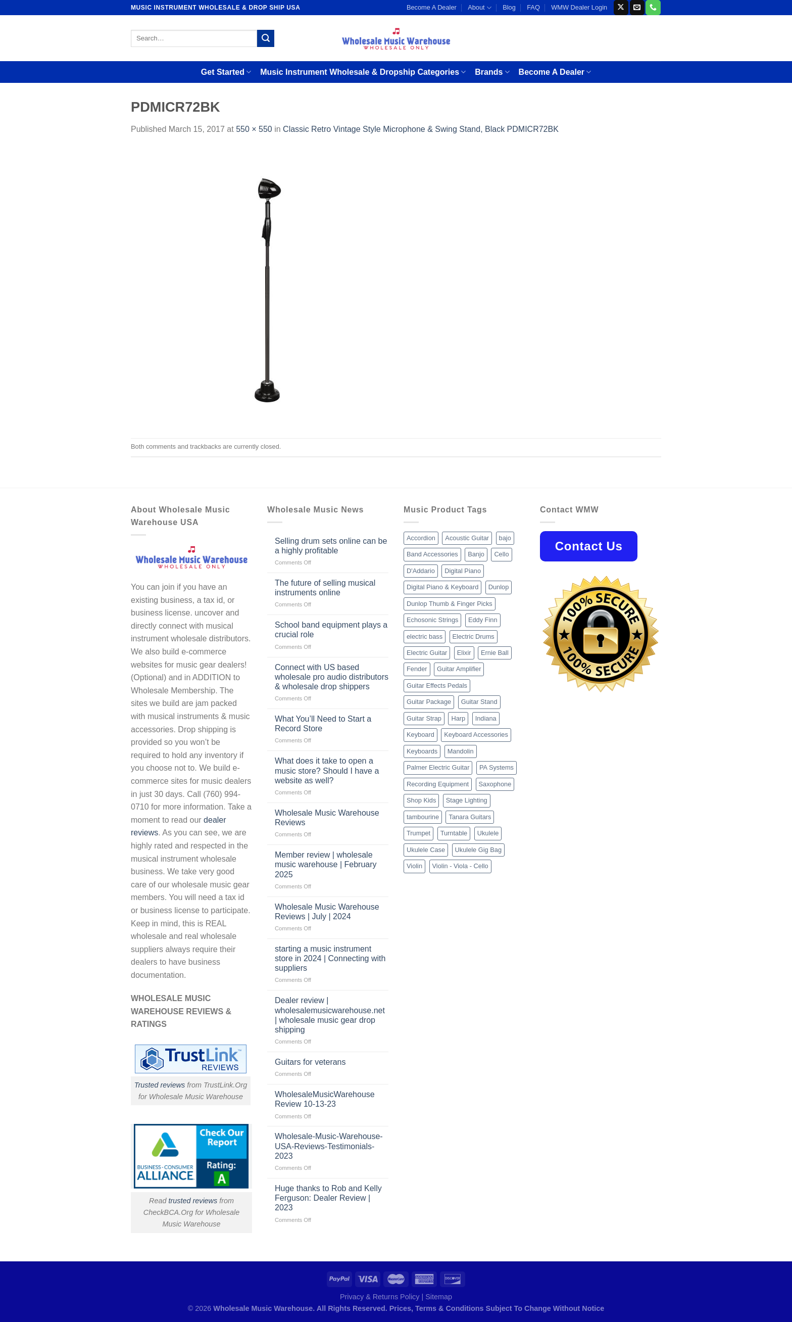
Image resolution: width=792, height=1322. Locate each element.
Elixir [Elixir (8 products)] (464, 652)
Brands (492, 72)
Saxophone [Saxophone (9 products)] (495, 784)
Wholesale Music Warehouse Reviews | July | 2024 (327, 912)
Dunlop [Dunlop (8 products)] (498, 587)
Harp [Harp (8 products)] (458, 718)
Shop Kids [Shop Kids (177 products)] (421, 800)
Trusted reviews (159, 1085)
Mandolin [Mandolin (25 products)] (461, 751)
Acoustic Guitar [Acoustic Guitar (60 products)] (467, 538)
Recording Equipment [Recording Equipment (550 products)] (438, 784)
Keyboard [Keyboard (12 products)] (420, 734)
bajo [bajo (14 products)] (505, 538)
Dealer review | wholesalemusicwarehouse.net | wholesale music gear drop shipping (330, 1015)
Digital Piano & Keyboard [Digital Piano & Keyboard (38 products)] (442, 587)
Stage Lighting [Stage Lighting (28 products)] (466, 800)
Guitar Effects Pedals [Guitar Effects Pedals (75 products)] (437, 685)
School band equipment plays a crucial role (331, 630)
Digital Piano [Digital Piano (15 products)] (462, 571)
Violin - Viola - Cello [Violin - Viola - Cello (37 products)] (460, 866)
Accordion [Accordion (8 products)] (421, 538)
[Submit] (265, 38)
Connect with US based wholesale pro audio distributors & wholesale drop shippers (331, 677)
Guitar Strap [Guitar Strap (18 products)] (424, 718)
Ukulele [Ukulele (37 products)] (488, 833)
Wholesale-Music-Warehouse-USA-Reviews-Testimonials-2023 (329, 1146)
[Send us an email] (637, 7)
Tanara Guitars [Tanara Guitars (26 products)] (470, 817)
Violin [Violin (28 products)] (414, 866)
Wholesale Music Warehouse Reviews (327, 818)
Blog (509, 7)
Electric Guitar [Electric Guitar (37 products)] (427, 652)
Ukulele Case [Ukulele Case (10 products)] (426, 850)
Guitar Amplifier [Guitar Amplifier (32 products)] (459, 669)
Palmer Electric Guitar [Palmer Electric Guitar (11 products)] (438, 767)
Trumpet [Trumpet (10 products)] (418, 833)
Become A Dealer (432, 7)
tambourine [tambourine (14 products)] (423, 817)
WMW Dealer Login (579, 7)
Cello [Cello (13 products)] (501, 554)
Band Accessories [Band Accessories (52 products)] (432, 554)
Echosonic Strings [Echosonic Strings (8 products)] (432, 620)
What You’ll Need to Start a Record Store (323, 724)
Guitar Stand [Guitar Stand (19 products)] (479, 701)
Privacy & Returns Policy (380, 1297)
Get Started (226, 72)
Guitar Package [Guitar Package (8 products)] (429, 701)
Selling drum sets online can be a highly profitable (331, 546)
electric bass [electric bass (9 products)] (424, 636)
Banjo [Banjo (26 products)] (476, 554)
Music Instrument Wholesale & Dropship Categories (363, 72)
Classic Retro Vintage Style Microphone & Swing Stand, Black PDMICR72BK (421, 129)
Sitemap (438, 1297)
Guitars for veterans (310, 1062)
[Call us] (653, 7)
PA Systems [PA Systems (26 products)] (496, 767)
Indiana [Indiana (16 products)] (486, 718)
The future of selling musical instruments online (325, 588)
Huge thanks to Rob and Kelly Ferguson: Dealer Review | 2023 (328, 1198)
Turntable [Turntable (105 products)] (454, 833)
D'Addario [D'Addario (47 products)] (421, 571)
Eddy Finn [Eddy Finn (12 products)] (483, 620)
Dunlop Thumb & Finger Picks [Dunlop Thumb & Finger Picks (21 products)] (449, 603)
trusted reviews (192, 1201)
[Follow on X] (621, 7)
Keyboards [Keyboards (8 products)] (422, 751)
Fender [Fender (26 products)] (417, 669)
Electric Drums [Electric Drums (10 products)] (473, 636)
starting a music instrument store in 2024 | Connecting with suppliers (330, 958)
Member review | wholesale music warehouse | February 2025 (326, 864)
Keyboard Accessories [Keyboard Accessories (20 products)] (476, 734)
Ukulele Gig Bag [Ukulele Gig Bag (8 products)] (478, 850)
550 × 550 (254, 129)
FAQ (533, 7)
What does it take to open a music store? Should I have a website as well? (327, 770)
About (479, 8)
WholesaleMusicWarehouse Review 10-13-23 (325, 1099)
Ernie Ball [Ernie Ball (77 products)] (495, 652)
